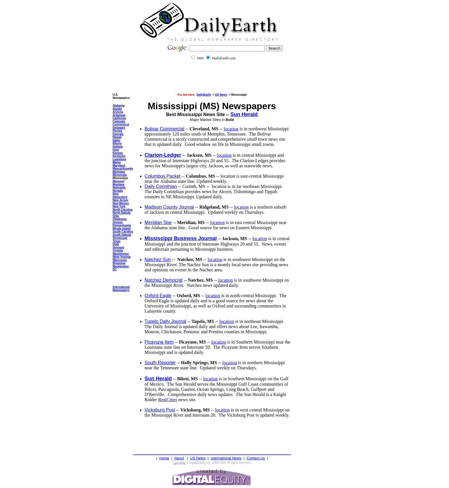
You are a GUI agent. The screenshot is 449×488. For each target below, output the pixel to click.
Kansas (118, 152)
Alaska (117, 108)
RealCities (167, 399)
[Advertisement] (224, 80)
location (231, 128)
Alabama (119, 105)
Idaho (116, 140)
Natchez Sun (158, 259)
